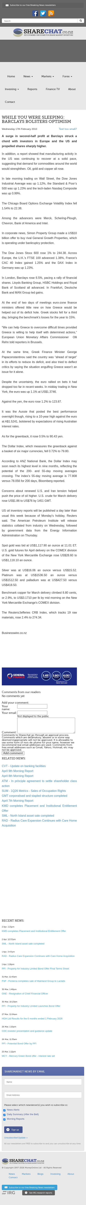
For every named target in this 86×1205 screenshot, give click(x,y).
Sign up (15, 1129)
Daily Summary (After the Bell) (21, 1114)
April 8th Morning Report (17, 775)
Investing (12, 89)
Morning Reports (14, 1119)
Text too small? (68, 129)
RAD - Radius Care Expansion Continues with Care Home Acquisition (38, 956)
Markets (47, 76)
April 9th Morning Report (17, 771)
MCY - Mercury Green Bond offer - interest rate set (28, 1056)
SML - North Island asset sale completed (28, 815)
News (28, 76)
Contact (10, 101)
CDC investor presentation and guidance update (27, 1031)
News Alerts (11, 1110)
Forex (67, 76)
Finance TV (53, 89)
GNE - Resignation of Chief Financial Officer (25, 993)
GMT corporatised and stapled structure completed (34, 795)
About (72, 89)
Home (11, 76)
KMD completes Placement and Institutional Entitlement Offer (34, 931)
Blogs (40, 1174)
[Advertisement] (39, 656)
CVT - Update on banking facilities (24, 766)
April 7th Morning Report (17, 800)
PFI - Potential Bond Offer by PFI (19, 1043)
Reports (32, 89)
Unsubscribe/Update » (16, 1137)
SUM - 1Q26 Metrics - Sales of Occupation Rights (34, 790)
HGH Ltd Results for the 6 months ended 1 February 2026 (32, 1018)
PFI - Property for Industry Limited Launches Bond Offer (31, 1006)
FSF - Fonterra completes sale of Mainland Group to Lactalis (33, 981)
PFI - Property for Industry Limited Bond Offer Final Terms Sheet (35, 968)
